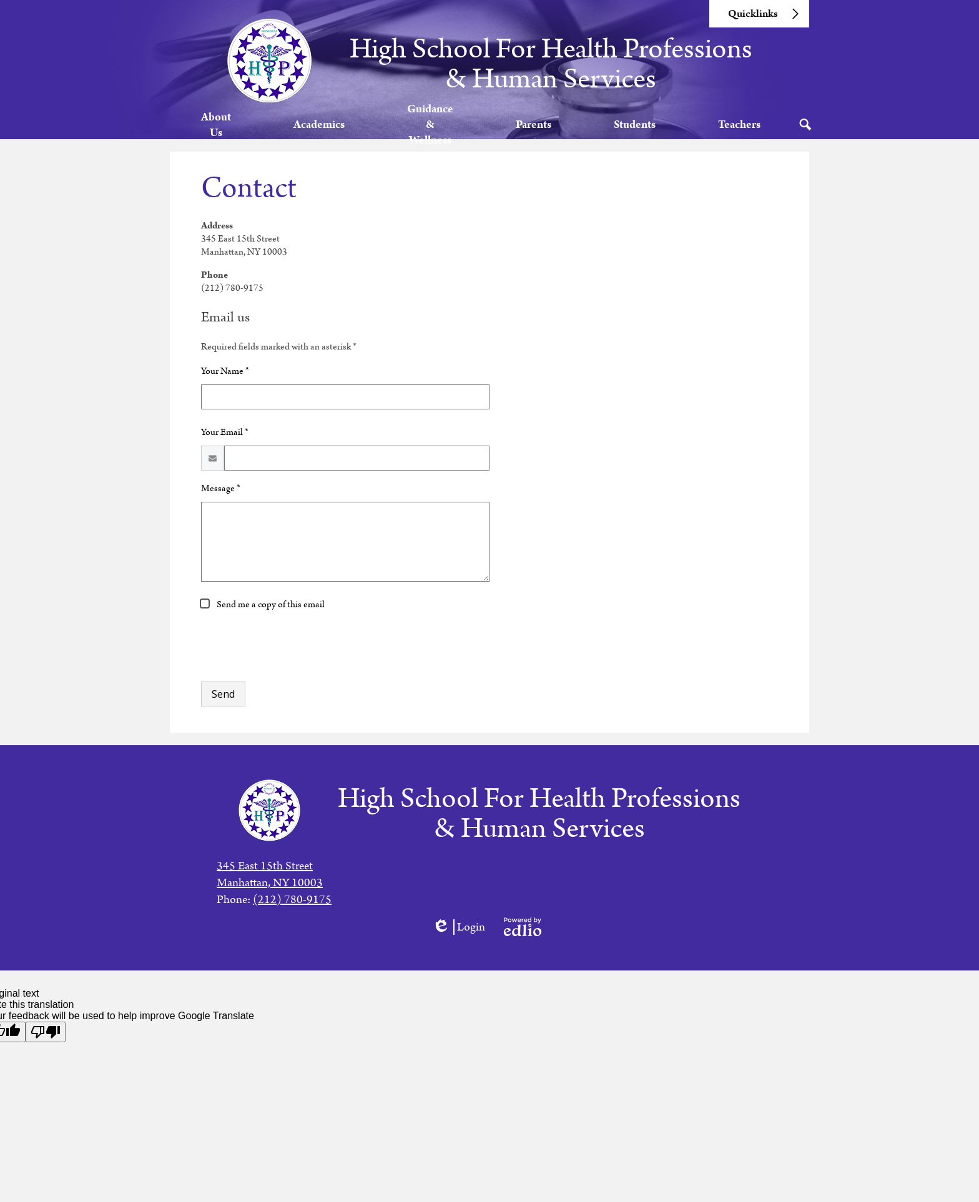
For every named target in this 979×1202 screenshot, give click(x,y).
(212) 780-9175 (292, 899)
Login (458, 927)
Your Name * (225, 382)
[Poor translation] (46, 1032)
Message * (220, 499)
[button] (217, 130)
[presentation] (296, 657)
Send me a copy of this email (270, 615)
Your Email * (224, 443)
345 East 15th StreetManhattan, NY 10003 (270, 874)
